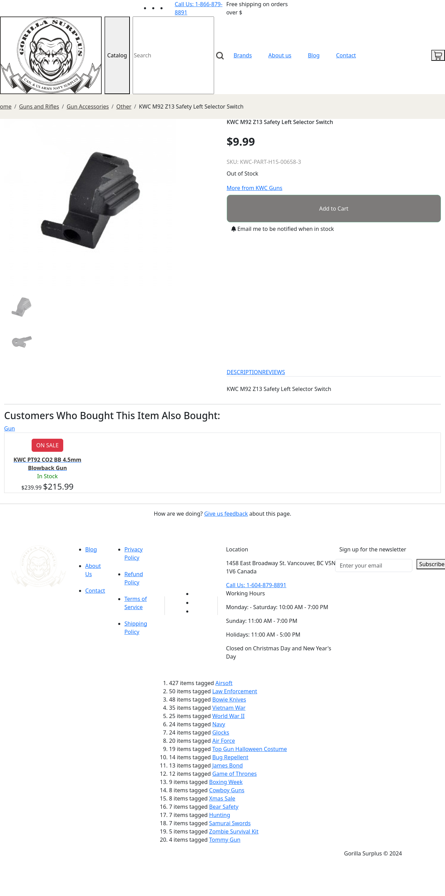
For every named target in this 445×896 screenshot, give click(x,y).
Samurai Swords (230, 823)
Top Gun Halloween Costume (249, 749)
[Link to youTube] (196, 593)
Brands (243, 55)
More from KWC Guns (254, 188)
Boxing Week (226, 782)
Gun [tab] (9, 428)
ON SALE (47, 445)
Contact (346, 55)
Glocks (220, 732)
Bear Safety (223, 806)
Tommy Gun (225, 839)
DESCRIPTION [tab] (245, 372)
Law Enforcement (234, 691)
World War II (228, 716)
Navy (218, 724)
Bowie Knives (229, 699)
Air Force (223, 740)
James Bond (227, 765)
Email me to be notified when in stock (282, 229)
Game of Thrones (234, 773)
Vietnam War (229, 708)
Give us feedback (226, 513)
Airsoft (224, 683)
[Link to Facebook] (196, 602)
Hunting (219, 815)
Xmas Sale (222, 798)
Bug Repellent (230, 757)
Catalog (117, 55)
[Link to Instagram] (171, 8)
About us (279, 55)
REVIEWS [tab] (273, 372)
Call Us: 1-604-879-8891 (256, 585)
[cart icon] (438, 55)
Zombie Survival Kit (234, 831)
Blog (314, 55)
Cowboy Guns (227, 790)
